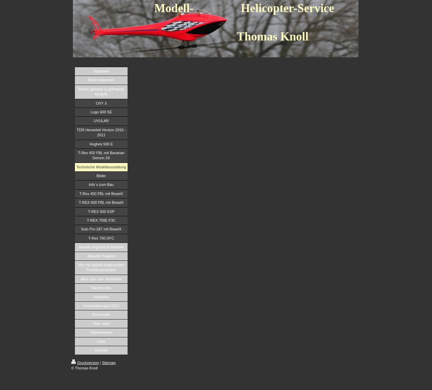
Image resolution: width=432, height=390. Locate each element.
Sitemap (108, 363)
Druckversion (85, 363)
